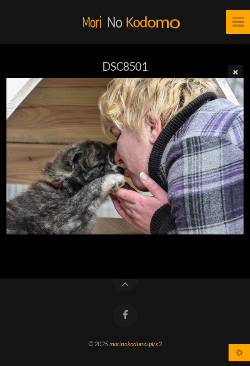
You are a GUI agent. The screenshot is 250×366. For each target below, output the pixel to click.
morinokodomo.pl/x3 (135, 344)
